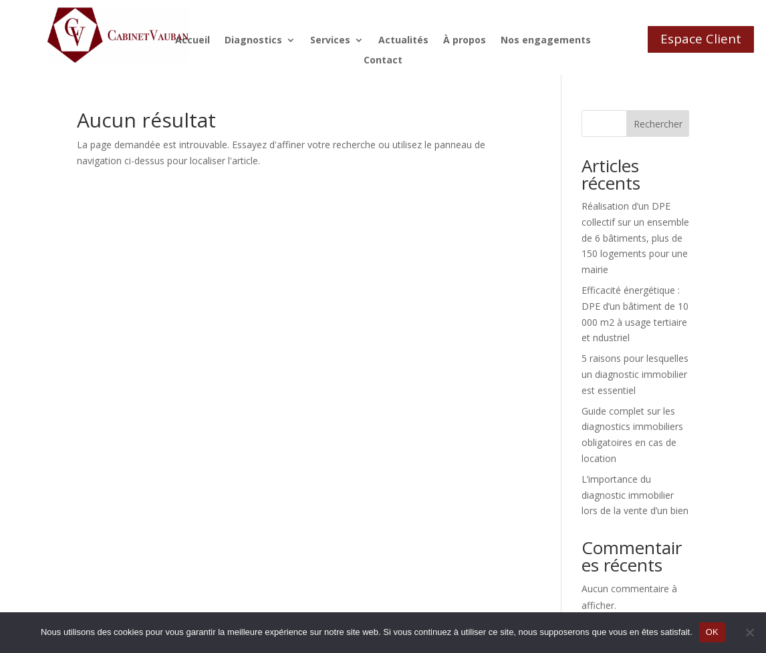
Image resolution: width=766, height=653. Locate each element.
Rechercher (658, 124)
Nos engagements (546, 40)
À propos (464, 40)
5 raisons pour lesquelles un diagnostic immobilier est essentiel (635, 374)
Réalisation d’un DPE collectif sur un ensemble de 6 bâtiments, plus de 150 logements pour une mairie (635, 238)
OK (712, 632)
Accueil (192, 40)
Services (330, 40)
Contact (383, 60)
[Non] (749, 632)
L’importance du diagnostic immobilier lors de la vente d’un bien (635, 495)
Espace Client (700, 38)
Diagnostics (253, 40)
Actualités (403, 40)
